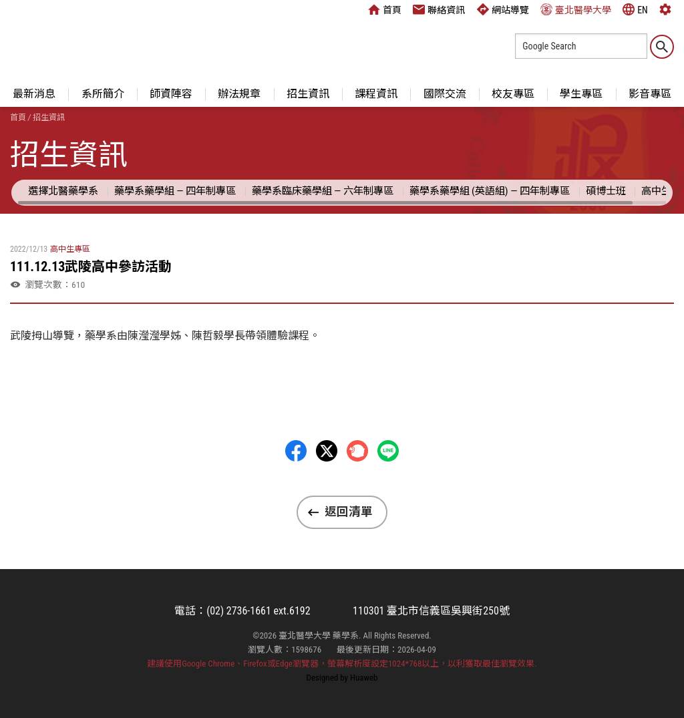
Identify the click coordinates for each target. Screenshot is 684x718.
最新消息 (34, 93)
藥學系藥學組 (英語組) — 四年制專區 (489, 191)
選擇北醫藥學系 (63, 191)
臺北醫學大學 (575, 9)
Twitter (326, 451)
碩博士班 (606, 191)
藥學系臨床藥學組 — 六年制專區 (322, 191)
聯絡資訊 (439, 9)
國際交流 (444, 93)
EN (635, 9)
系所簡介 (102, 93)
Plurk (357, 451)
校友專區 (513, 93)
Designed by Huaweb (342, 678)
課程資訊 (376, 93)
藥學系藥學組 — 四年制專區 (175, 191)
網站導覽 (503, 9)
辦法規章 (239, 93)
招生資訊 (308, 93)
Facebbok (296, 451)
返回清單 (349, 511)
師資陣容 (171, 93)
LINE (388, 451)
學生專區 (581, 93)
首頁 (384, 9)
